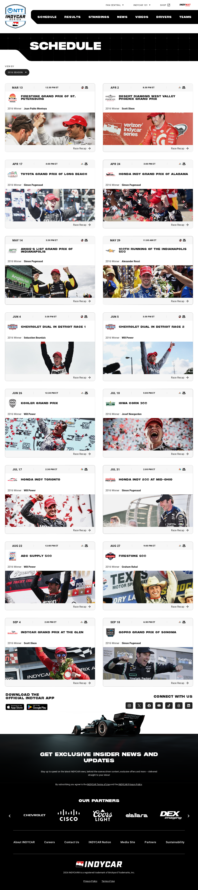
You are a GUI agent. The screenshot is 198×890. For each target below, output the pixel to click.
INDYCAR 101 (140, 5)
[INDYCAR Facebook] (149, 705)
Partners (150, 842)
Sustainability (175, 842)
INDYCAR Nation (100, 842)
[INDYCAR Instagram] (129, 705)
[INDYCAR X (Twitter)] (139, 705)
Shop (165, 5)
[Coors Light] (103, 815)
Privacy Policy (90, 881)
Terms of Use (108, 881)
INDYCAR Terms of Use (98, 784)
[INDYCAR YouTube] (159, 705)
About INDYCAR (24, 842)
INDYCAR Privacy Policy (130, 784)
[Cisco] (69, 815)
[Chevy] (34, 815)
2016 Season (15, 72)
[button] (9, 816)
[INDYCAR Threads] (179, 705)
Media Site (128, 842)
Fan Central (113, 5)
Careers (49, 842)
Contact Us (71, 842)
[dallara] (137, 815)
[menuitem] (47, 17)
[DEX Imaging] (171, 815)
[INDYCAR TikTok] (169, 705)
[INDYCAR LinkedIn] (188, 705)
